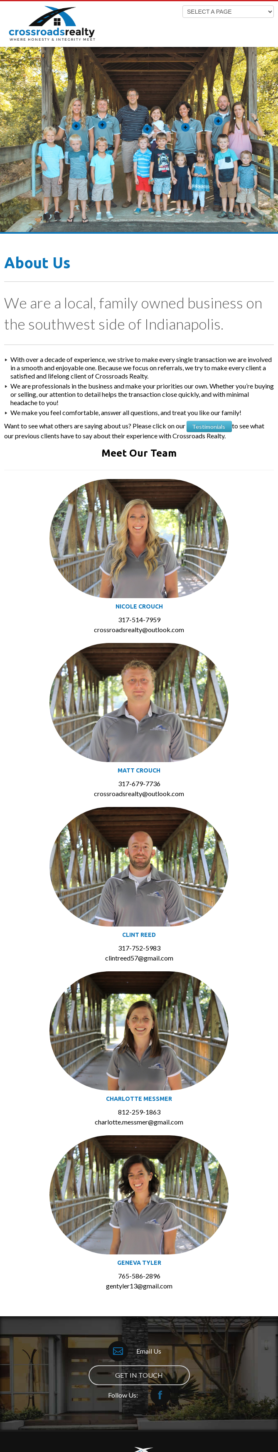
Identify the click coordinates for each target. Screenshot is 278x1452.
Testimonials (209, 426)
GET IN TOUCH (139, 1375)
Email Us (134, 1351)
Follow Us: (139, 1395)
